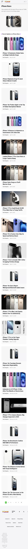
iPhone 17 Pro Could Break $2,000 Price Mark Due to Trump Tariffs (13, 209)
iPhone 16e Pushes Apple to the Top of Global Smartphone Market (14, 106)
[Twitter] (24, 512)
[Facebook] (19, 512)
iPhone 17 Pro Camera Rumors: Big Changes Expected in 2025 (13, 416)
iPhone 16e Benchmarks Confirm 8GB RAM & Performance (13, 442)
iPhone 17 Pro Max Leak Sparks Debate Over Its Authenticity (12, 312)
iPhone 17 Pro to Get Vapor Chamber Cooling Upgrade (11, 338)
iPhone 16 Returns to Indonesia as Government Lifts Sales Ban (13, 131)
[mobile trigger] (2, 1)
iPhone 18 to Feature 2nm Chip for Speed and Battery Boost (13, 235)
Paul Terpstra (6, 57)
